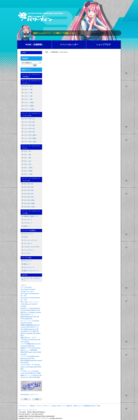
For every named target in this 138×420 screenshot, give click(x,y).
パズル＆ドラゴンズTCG (31, 247)
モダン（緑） (28, 164)
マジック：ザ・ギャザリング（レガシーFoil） (31, 114)
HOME (24, 52)
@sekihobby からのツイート (29, 394)
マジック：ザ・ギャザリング (32, 279)
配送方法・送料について (74, 406)
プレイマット (28, 261)
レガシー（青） (28, 89)
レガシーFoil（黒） (30, 125)
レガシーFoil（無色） (30, 138)
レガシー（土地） (29, 109)
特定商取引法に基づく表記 (91, 406)
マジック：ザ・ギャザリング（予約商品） (31, 75)
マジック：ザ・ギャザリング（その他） (31, 212)
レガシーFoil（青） (30, 122)
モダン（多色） (28, 167)
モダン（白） (28, 151)
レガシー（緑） (28, 99)
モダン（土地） (28, 174)
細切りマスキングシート (31, 270)
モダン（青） (28, 154)
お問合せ (32, 406)
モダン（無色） (28, 171)
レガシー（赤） (28, 96)
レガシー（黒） (28, 92)
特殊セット (27, 226)
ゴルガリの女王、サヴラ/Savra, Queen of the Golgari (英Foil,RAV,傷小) (31, 367)
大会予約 (24, 275)
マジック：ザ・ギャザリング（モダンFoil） (31, 179)
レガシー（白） (28, 86)
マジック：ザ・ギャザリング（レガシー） (31, 82)
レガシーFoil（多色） (30, 135)
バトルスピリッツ (29, 250)
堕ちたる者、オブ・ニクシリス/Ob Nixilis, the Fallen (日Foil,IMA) (30, 304)
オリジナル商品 (26, 257)
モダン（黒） (28, 158)
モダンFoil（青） (29, 187)
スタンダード (28, 219)
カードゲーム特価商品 (29, 230)
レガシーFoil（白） (30, 118)
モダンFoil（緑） (29, 197)
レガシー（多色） (29, 102)
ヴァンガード (28, 243)
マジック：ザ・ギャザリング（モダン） (31, 147)
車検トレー (27, 264)
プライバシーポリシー (43, 406)
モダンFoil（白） (29, 184)
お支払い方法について (59, 406)
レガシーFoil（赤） (30, 128)
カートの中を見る (26, 287)
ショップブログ (103, 44)
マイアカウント (23, 406)
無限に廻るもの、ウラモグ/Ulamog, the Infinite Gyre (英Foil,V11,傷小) (30, 340)
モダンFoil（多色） (30, 200)
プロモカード (28, 223)
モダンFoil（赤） (29, 193)
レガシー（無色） (29, 106)
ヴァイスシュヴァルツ (31, 240)
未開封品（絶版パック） (31, 216)
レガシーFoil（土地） (30, 141)
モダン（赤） (28, 161)
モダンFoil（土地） (30, 207)
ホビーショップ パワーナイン (27, 410)
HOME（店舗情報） (34, 44)
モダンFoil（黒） (29, 190)
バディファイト (28, 233)
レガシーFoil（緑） (30, 132)
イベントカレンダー (69, 44)
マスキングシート (29, 267)
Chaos (26, 237)
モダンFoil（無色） (30, 203)
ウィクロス (27, 253)
